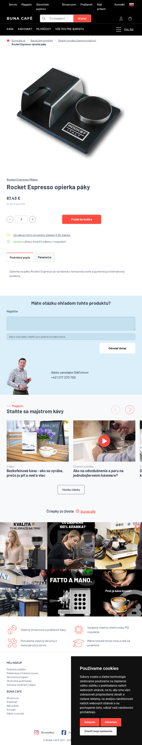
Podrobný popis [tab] (20, 257)
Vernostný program (17, 677)
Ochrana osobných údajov (21, 684)
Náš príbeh (101, 6)
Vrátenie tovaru (29, 673)
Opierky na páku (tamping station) (77, 40)
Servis (13, 4)
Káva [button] (10, 29)
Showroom (69, 4)
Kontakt (119, 4)
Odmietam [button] (111, 722)
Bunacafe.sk (19, 40)
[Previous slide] (115, 409)
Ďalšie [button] (125, 30)
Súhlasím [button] (89, 722)
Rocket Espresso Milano (22, 179)
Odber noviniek (15, 713)
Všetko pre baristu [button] (69, 29)
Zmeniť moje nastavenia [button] (98, 731)
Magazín (26, 4)
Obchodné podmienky (19, 680)
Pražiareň (86, 4)
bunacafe (86, 511)
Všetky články (71, 489)
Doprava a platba (16, 669)
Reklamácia (13, 673)
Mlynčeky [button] (43, 29)
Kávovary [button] (25, 29)
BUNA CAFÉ (20, 18)
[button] (131, 4)
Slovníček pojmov (42, 6)
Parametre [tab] (45, 257)
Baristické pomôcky (42, 40)
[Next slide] (129, 409)
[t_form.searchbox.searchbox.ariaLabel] (60, 18)
